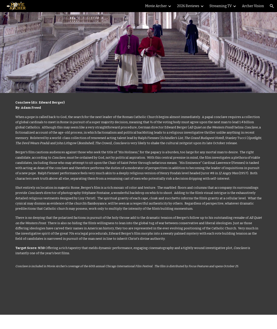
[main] (138, 204)
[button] (272, 6)
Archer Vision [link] (253, 6)
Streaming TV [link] (220, 6)
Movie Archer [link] (156, 6)
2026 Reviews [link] (188, 6)
